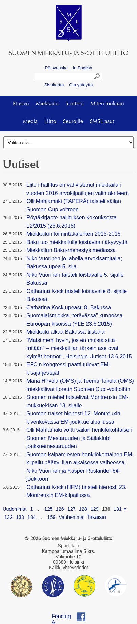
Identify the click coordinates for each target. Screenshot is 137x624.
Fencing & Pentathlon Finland (65, 617)
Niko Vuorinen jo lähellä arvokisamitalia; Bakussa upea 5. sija (74, 262)
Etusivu (21, 104)
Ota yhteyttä (81, 84)
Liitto (50, 122)
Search (97, 77)
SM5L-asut (102, 122)
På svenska (56, 67)
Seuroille (73, 122)
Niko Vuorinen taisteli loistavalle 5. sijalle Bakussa (75, 279)
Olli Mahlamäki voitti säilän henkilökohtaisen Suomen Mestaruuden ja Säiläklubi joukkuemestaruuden (79, 438)
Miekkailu (47, 104)
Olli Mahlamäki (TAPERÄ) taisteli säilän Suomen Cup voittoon (73, 205)
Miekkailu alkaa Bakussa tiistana (65, 332)
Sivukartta (54, 84)
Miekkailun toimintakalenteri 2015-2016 (73, 234)
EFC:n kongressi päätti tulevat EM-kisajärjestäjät (68, 369)
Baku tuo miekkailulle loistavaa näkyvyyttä (77, 242)
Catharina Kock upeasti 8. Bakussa (68, 307)
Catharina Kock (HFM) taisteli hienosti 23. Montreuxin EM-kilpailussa (76, 491)
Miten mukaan (107, 104)
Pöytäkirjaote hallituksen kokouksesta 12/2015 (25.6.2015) (71, 222)
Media (30, 122)
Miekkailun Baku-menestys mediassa (71, 250)
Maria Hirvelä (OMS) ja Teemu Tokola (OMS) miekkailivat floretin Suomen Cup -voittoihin (80, 385)
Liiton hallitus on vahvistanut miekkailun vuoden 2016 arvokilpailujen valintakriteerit (77, 189)
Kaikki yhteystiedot (68, 567)
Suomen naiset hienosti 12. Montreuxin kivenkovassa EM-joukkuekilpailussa (73, 418)
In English (82, 67)
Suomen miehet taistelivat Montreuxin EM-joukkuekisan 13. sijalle (77, 401)
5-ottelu (74, 104)
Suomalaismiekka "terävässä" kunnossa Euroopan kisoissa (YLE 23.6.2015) (74, 320)
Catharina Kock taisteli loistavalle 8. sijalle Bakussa (76, 295)
